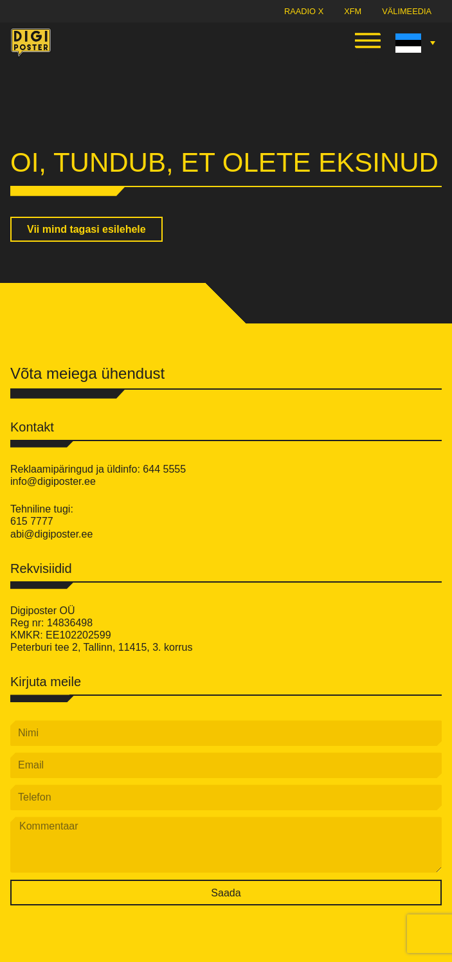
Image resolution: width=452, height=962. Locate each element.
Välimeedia (406, 11)
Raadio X (303, 11)
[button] (368, 43)
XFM (352, 11)
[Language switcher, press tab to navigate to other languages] (414, 43)
